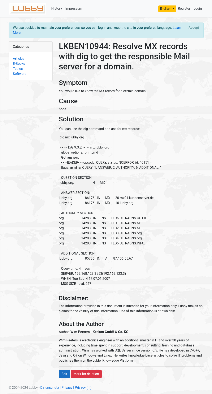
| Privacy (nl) (82, 388)
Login (198, 9)
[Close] (193, 28)
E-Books (19, 64)
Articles (18, 59)
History (56, 9)
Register (184, 9)
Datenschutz (49, 388)
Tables (18, 69)
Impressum (73, 9)
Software (19, 74)
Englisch (166, 8)
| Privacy (66, 388)
